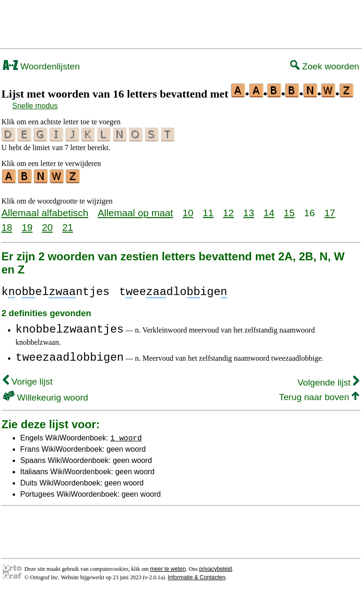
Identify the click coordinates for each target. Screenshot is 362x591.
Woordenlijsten (41, 66)
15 (289, 211)
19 (27, 225)
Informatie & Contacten (196, 576)
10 (188, 211)
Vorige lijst (28, 380)
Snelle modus (35, 106)
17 (329, 211)
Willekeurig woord (45, 396)
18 (6, 225)
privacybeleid (215, 567)
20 (47, 225)
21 (67, 225)
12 (228, 211)
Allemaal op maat (135, 211)
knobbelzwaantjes (69, 328)
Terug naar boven (319, 396)
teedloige (173, 290)
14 (268, 211)
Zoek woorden (324, 66)
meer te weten (168, 567)
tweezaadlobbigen (69, 356)
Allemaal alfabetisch (44, 211)
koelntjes (55, 290)
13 (248, 211)
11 (208, 211)
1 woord (126, 436)
